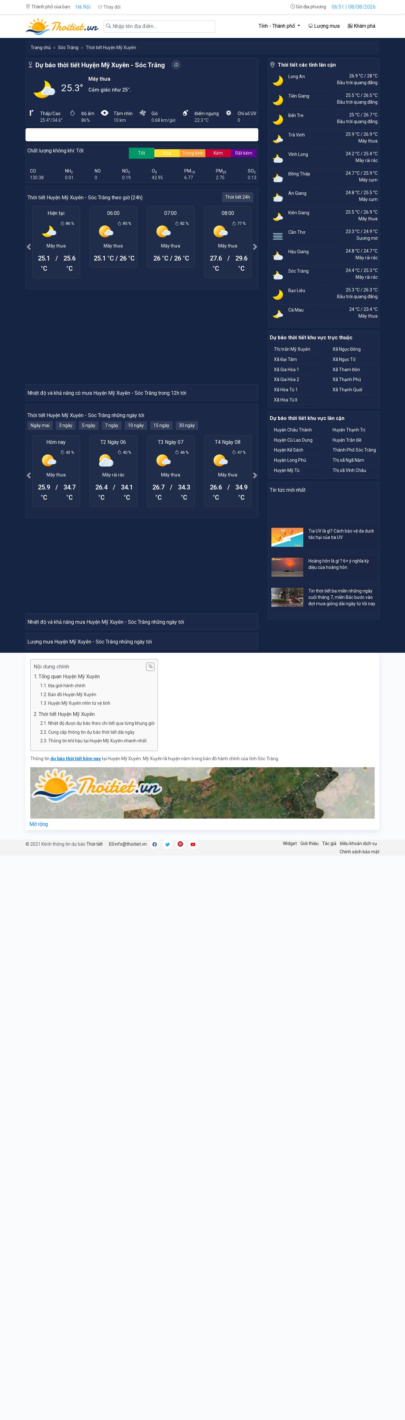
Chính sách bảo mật (359, 1195)
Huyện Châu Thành (293, 429)
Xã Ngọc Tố (344, 359)
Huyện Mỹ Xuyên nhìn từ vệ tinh (79, 1046)
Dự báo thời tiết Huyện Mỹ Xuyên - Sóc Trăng (100, 65)
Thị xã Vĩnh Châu (349, 470)
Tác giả (329, 1186)
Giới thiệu (309, 1186)
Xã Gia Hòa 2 (286, 379)
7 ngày (111, 539)
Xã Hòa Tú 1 (286, 389)
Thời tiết (94, 1187)
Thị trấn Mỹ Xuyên (292, 349)
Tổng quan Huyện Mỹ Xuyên (69, 1020)
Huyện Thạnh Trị (349, 429)
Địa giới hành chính (66, 1029)
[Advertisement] (142, 336)
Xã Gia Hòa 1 (286, 369)
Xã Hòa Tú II (285, 399)
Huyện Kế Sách (288, 449)
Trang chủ (41, 47)
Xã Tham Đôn (346, 369)
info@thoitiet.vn (128, 1187)
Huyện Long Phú (290, 460)
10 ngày (136, 539)
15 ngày (161, 539)
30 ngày (187, 539)
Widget (290, 1186)
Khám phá (361, 26)
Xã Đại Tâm (285, 359)
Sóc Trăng (68, 47)
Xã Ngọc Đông (347, 349)
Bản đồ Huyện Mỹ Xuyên (72, 1038)
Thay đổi (109, 7)
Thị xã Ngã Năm (348, 460)
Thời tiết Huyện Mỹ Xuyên (67, 1058)
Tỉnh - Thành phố (277, 26)
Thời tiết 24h (237, 197)
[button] (28, 246)
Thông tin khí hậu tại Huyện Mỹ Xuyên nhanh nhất (97, 1084)
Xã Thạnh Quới (347, 389)
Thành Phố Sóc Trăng (354, 449)
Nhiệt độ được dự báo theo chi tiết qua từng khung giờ (101, 1066)
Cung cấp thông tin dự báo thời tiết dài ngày (91, 1075)
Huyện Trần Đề (347, 440)
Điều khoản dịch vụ (358, 1186)
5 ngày (88, 539)
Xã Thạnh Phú (347, 379)
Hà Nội (83, 7)
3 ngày (65, 539)
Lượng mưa (324, 26)
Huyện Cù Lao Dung (293, 440)
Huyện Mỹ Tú (286, 470)
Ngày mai (40, 539)
